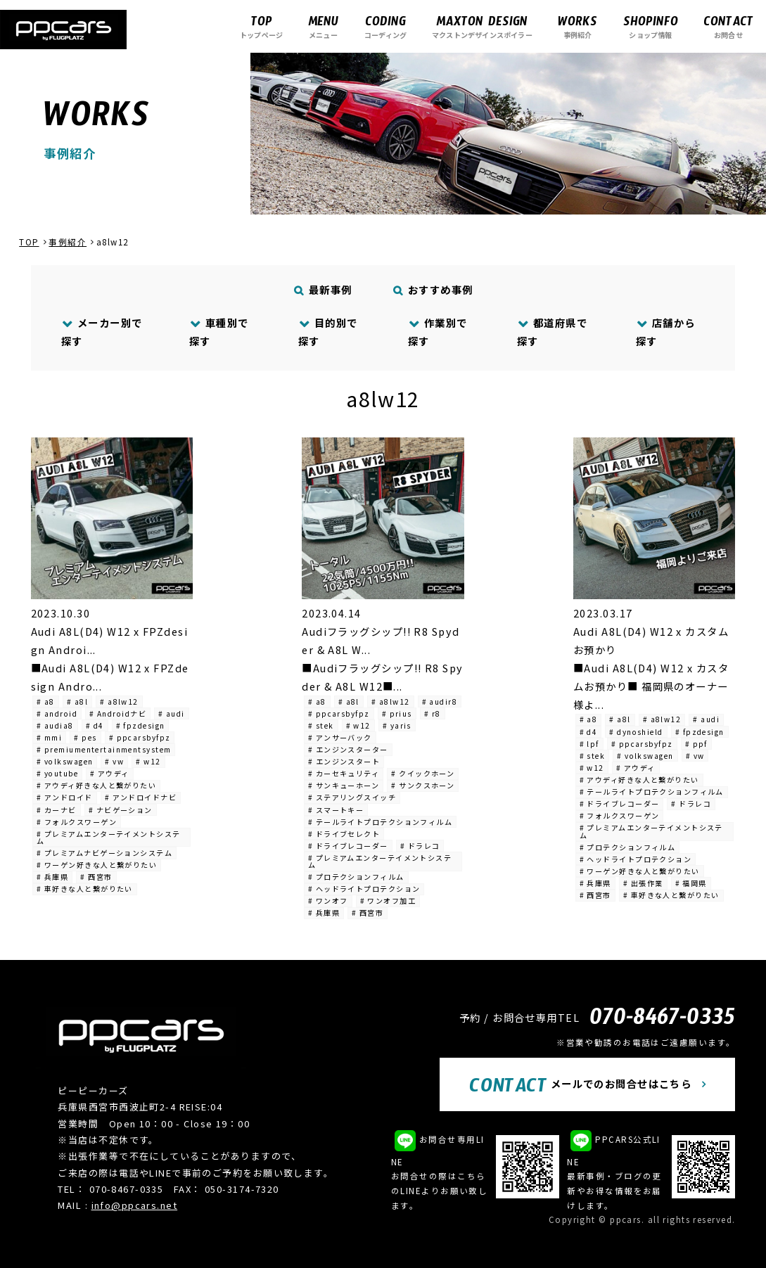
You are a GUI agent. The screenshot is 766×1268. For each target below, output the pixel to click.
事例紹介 (577, 26)
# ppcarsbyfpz (140, 737)
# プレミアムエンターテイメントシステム (108, 837)
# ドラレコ (420, 845)
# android (57, 713)
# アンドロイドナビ (141, 797)
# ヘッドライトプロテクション (364, 888)
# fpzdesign (140, 725)
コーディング (385, 26)
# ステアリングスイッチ (352, 797)
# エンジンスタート (344, 761)
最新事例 (323, 289)
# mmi (49, 737)
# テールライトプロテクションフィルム (380, 821)
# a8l (77, 701)
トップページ (261, 26)
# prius (397, 713)
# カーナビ (57, 810)
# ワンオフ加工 (388, 900)
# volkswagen (65, 761)
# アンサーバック (340, 737)
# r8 (432, 713)
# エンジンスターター (348, 749)
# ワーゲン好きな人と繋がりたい (97, 864)
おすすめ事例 (433, 289)
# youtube (57, 773)
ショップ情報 (650, 26)
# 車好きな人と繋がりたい (85, 888)
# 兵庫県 (52, 876)
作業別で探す (438, 331)
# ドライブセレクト (344, 833)
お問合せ (728, 26)
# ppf (696, 743)
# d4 (95, 725)
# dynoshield (636, 731)
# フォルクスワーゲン (77, 821)
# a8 (46, 701)
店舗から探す (666, 331)
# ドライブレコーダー (348, 845)
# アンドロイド (65, 797)
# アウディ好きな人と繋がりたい (96, 785)
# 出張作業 (643, 883)
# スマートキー (336, 810)
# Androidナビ (117, 713)
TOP (29, 242)
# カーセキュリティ (343, 773)
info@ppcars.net (134, 1205)
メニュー (323, 26)
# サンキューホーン (343, 785)
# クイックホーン (422, 773)
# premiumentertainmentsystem (104, 749)
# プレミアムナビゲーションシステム (104, 852)
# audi (171, 713)
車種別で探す (219, 331)
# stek (321, 725)
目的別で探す (328, 331)
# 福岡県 (691, 883)
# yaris (397, 725)
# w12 (148, 761)
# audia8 (55, 725)
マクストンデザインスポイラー (482, 26)
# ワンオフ (328, 900)
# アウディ (109, 773)
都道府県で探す (552, 331)
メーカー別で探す (101, 331)
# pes (85, 737)
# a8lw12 (119, 701)
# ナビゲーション (121, 810)
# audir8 (440, 701)
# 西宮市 (96, 876)
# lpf (589, 743)
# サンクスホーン (422, 785)
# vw (114, 761)
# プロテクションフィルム (356, 876)
